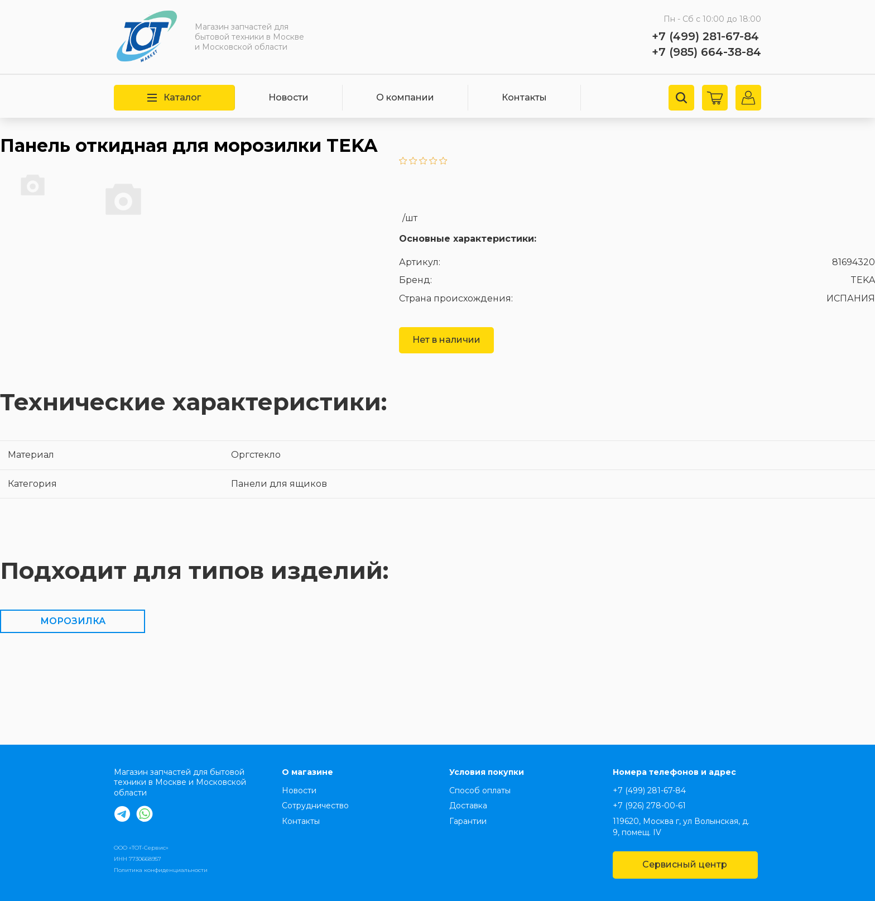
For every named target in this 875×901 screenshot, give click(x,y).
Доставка (468, 806)
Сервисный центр (684, 864)
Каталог (174, 97)
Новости (288, 97)
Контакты (524, 97)
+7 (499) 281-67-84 (705, 36)
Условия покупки (486, 772)
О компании (405, 97)
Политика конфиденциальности (161, 870)
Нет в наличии (446, 339)
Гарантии (468, 821)
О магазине (307, 772)
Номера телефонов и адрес (674, 772)
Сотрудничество (315, 806)
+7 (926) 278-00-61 (649, 806)
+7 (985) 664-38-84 (706, 52)
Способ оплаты (480, 790)
